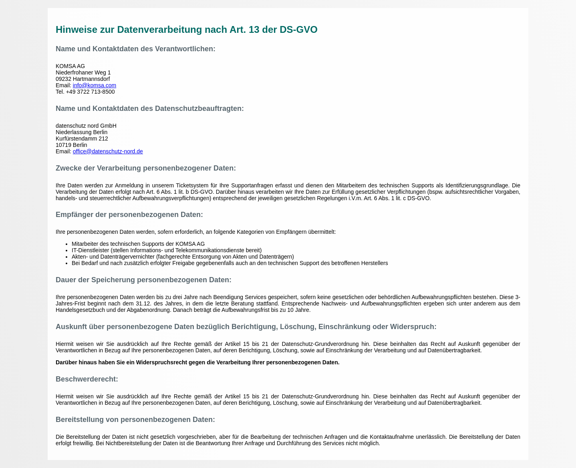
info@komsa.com (94, 85)
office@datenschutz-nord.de (108, 151)
